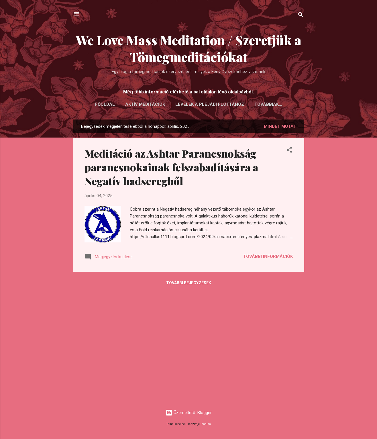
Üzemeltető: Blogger (189, 412)
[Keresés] (300, 15)
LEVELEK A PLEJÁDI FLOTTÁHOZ (209, 104)
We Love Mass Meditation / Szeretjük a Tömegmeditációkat (188, 48)
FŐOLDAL (105, 104)
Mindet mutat (280, 126)
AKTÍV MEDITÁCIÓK (145, 104)
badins (206, 424)
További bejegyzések (188, 283)
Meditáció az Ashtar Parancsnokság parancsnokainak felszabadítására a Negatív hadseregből (171, 167)
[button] (289, 150)
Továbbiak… (268, 104)
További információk (268, 256)
